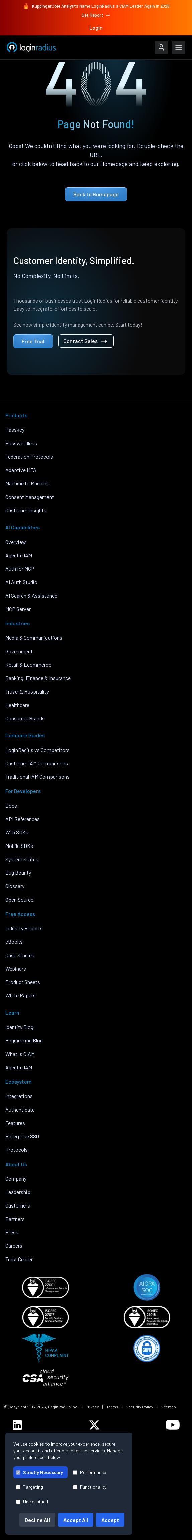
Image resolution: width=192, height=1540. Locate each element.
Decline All (37, 1520)
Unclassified (32, 1501)
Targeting (29, 1487)
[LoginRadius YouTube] (173, 1425)
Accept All (75, 1520)
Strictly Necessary (39, 1472)
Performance (89, 1472)
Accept (110, 1520)
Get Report (96, 15)
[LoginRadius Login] (161, 47)
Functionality (89, 1487)
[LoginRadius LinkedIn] (17, 1425)
